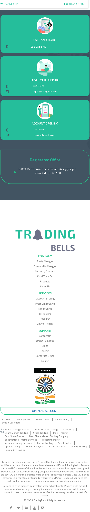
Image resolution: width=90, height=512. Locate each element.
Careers (45, 350)
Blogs (45, 345)
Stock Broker (65, 443)
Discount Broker (50, 439)
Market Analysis (34, 446)
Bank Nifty (68, 429)
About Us (45, 286)
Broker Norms (43, 419)
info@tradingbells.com (44, 135)
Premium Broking (45, 303)
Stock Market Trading (46, 429)
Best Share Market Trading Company (48, 436)
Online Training (45, 323)
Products (45, 281)
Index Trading (60, 432)
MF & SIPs (45, 313)
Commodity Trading (15, 449)
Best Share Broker (14, 436)
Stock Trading (40, 432)
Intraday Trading (57, 446)
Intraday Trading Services (18, 443)
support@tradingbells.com (44, 91)
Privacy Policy (24, 419)
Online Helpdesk (45, 340)
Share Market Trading (16, 432)
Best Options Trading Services (21, 439)
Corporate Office (45, 355)
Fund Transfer (45, 276)
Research (45, 318)
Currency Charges (45, 271)
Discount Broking (45, 298)
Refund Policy (62, 419)
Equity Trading (79, 446)
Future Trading (45, 443)
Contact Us (45, 335)
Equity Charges (45, 261)
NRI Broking (45, 308)
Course (45, 360)
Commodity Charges (45, 266)
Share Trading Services (17, 429)
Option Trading (13, 446)
